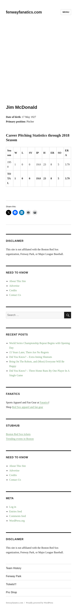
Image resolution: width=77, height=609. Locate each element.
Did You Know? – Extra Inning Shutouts (30, 357)
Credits (13, 290)
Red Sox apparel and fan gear (27, 407)
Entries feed (15, 511)
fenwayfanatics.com (24, 12)
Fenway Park (13, 576)
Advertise (14, 285)
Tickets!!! (11, 584)
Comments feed (17, 516)
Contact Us (15, 295)
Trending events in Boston (20, 438)
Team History (13, 568)
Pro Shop (11, 592)
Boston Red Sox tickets (18, 434)
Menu (66, 12)
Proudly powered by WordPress (39, 602)
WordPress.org (17, 520)
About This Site (17, 281)
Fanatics (44, 402)
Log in (12, 506)
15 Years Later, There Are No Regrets (29, 352)
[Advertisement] (38, 64)
